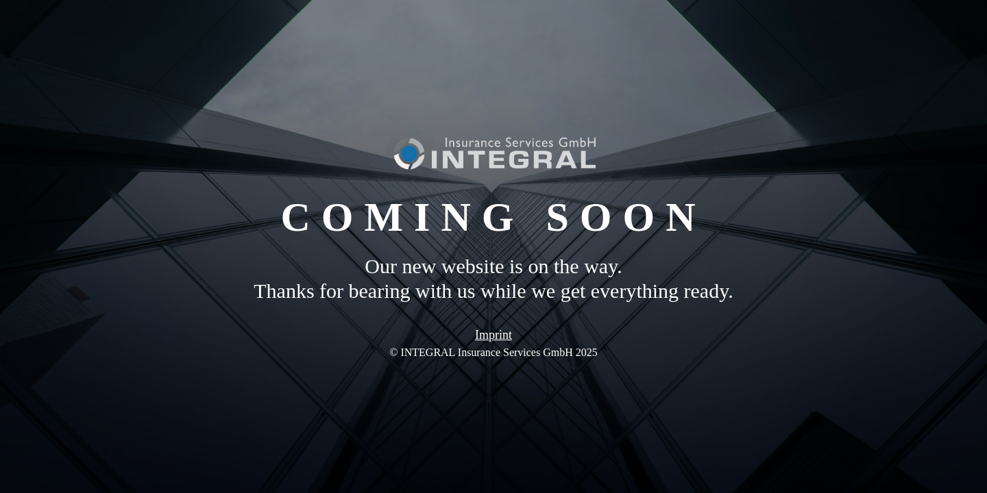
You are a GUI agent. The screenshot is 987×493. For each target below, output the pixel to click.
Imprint (493, 335)
